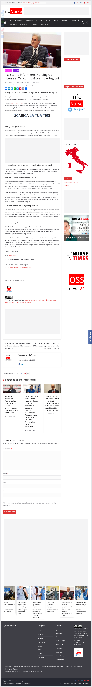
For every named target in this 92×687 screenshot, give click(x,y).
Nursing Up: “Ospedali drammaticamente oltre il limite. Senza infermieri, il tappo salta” (56, 606)
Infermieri (29, 20)
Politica (39, 20)
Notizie (40, 631)
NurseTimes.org (47, 666)
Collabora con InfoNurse (39, 24)
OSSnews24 (23, 24)
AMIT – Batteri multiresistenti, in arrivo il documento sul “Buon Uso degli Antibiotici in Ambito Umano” (52, 403)
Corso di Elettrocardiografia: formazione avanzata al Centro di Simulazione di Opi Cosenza (13, 606)
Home (60, 683)
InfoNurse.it (9, 666)
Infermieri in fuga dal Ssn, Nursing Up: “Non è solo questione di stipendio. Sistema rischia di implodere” (85, 607)
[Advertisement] (56, 11)
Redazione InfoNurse (19, 82)
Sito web (6, 491)
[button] (23, 20)
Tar (34, 85)
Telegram (59, 652)
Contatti (66, 186)
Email (5, 482)
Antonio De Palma (10, 85)
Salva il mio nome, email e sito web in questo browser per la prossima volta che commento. (29, 504)
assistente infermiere (21, 85)
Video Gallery (60, 656)
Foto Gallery (60, 660)
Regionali (18, 20)
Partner (79, 683)
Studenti (48, 20)
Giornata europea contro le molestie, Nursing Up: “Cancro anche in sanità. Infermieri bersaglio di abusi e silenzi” (71, 608)
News (10, 20)
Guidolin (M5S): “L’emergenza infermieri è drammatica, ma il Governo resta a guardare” (17, 346)
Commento (7, 449)
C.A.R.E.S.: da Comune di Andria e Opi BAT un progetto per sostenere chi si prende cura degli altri (47, 346)
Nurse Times (13, 24)
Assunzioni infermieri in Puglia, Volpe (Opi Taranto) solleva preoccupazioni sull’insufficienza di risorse (11, 404)
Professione (41, 642)
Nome (5, 473)
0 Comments (36, 82)
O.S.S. (40, 650)
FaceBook (59, 648)
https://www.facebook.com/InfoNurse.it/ (18, 267)
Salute (56, 20)
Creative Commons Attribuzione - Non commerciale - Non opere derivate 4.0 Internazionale (81, 635)
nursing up (29, 85)
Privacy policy (60, 644)
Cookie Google (60, 641)
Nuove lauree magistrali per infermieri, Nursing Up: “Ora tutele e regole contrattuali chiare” (27, 607)
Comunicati (65, 20)
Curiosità (75, 20)
